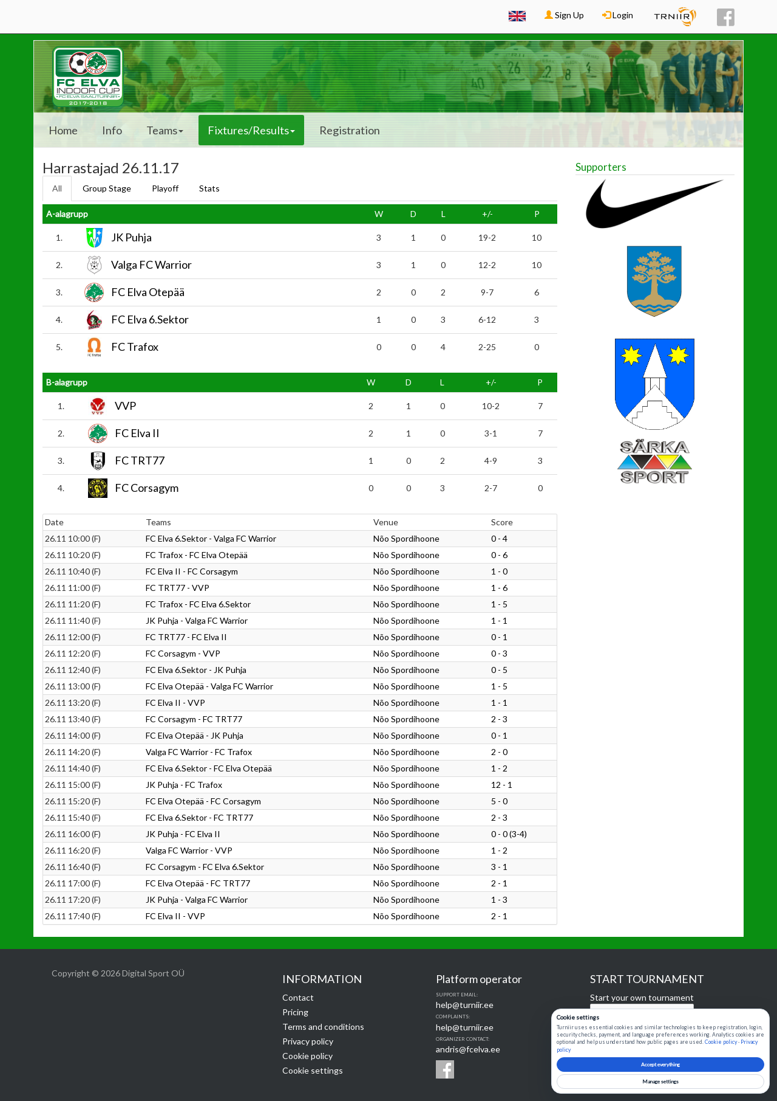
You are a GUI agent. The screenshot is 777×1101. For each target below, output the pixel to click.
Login (617, 15)
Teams (164, 130)
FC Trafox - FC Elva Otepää (197, 555)
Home (63, 130)
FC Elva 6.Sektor (150, 319)
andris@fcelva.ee (468, 1049)
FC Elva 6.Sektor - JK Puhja (196, 669)
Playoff (165, 188)
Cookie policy (307, 1056)
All (57, 188)
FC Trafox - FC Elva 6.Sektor (198, 604)
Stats (209, 188)
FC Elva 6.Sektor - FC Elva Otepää (209, 768)
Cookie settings (312, 1070)
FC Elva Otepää (148, 292)
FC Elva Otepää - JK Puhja (194, 735)
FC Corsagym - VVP (183, 653)
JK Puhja (131, 237)
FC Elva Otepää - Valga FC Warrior (209, 686)
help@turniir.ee (465, 1004)
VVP (125, 406)
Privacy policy (307, 1041)
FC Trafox (134, 347)
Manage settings (660, 1082)
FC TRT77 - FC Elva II (186, 637)
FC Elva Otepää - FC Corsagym (203, 801)
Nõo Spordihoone (406, 538)
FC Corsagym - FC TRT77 (194, 719)
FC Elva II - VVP (175, 702)
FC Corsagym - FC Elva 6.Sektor (205, 866)
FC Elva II (137, 433)
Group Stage (107, 188)
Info (112, 130)
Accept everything (660, 1064)
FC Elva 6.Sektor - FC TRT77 (199, 817)
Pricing (295, 1012)
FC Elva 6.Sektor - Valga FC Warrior (211, 538)
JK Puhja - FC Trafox (184, 784)
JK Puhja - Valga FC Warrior (197, 620)
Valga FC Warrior (151, 265)
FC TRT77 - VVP (177, 587)
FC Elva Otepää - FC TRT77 (198, 883)
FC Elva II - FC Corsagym (192, 571)
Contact (298, 997)
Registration (349, 130)
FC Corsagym (146, 488)
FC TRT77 (140, 461)
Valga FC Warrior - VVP (189, 850)
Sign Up (564, 15)
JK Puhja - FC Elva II (183, 834)
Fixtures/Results (251, 130)
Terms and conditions (323, 1026)
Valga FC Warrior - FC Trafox (199, 752)
